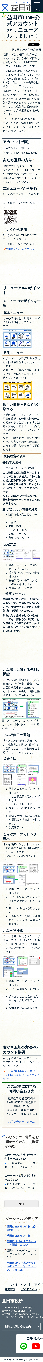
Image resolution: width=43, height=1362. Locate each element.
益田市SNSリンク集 (18, 1235)
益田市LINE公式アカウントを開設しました (21, 1243)
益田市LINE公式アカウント (22, 248)
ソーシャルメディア (21, 1219)
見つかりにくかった (23, 1187)
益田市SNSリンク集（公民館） (21, 1228)
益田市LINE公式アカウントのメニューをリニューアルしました (21, 1266)
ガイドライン (29, 1289)
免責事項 (10, 1289)
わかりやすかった (16, 1163)
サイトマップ (18, 1284)
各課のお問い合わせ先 (17, 1326)
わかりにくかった (21, 1167)
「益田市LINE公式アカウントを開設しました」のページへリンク (21, 1074)
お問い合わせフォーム (21, 1121)
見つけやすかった (16, 1184)
